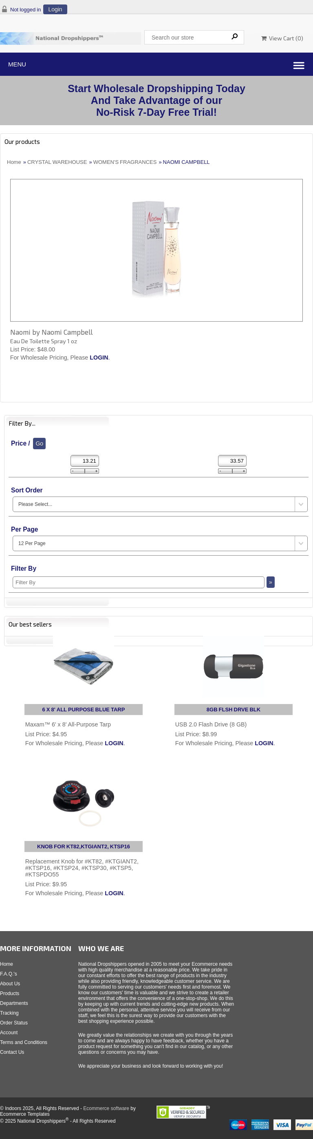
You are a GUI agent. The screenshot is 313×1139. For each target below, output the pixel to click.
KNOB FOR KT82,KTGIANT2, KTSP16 (83, 846)
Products (9, 993)
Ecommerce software (106, 1108)
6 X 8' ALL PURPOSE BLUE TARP (83, 709)
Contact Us (12, 1052)
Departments (14, 1003)
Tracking (9, 1013)
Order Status (14, 1023)
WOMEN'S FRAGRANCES (125, 162)
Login (55, 9)
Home (14, 162)
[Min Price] (85, 461)
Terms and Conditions (23, 1042)
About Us (10, 984)
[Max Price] (232, 461)
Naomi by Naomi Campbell (51, 332)
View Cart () (282, 38)
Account (9, 1032)
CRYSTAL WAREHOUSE (57, 162)
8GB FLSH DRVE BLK (233, 709)
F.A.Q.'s (8, 974)
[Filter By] (139, 582)
